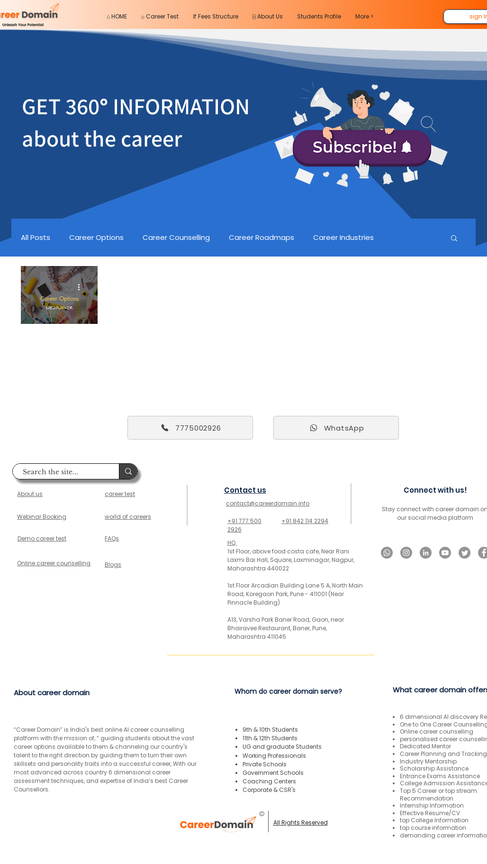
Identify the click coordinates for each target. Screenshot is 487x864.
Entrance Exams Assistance (440, 776)
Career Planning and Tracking (443, 754)
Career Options (96, 237)
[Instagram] (406, 553)
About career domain (52, 693)
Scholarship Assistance (434, 768)
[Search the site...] (61, 472)
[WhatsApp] (336, 428)
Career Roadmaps (261, 237)
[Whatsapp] (387, 553)
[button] (454, 239)
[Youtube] (445, 553)
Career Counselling (176, 237)
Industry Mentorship (428, 761)
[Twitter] (464, 553)
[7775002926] (190, 428)
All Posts (35, 237)
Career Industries (343, 237)
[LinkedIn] (426, 553)
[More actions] (82, 287)
